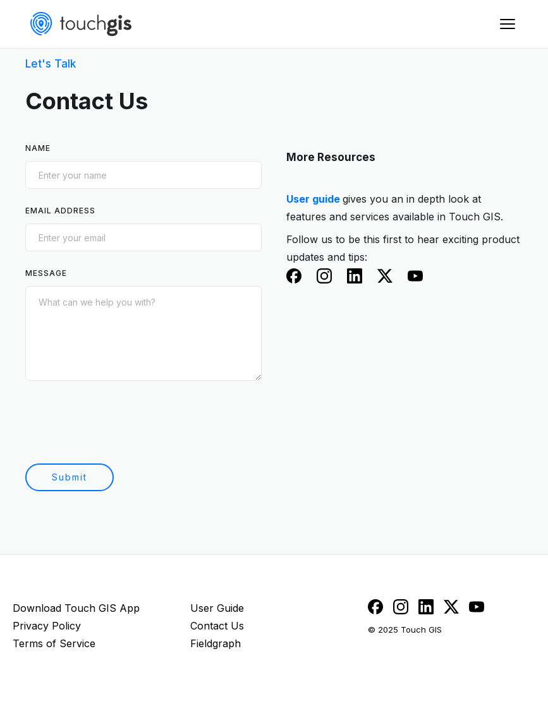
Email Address (60, 210)
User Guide (217, 608)
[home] (80, 24)
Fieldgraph (215, 643)
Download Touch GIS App (76, 608)
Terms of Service (54, 643)
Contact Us (217, 625)
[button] (507, 24)
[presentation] (121, 421)
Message (46, 273)
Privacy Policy (47, 625)
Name (38, 148)
